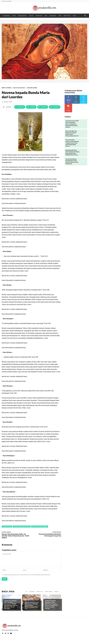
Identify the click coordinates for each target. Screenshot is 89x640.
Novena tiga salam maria (39, 526)
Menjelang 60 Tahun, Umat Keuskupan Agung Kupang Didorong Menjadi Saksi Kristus (72, 152)
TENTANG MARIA (32, 87)
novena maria (7, 526)
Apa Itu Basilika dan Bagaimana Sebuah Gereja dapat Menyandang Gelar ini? (32, 605)
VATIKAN (31, 15)
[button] (85, 16)
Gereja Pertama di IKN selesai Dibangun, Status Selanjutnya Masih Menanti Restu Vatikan (10, 604)
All (27, 591)
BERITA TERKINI (6, 87)
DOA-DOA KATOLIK (19, 87)
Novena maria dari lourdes (21, 526)
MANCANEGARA (22, 15)
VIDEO (74, 15)
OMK (46, 15)
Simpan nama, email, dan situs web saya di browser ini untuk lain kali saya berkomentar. (27, 574)
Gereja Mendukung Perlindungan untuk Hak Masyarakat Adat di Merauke (71, 161)
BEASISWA (32, 591)
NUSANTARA (39, 15)
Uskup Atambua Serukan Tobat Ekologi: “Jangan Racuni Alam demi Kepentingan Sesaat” (51, 604)
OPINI (59, 15)
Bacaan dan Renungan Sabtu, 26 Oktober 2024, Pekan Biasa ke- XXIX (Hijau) (15, 536)
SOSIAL (14, 15)
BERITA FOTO (67, 15)
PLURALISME (53, 15)
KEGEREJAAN (6, 15)
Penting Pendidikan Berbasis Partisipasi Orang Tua (50, 535)
